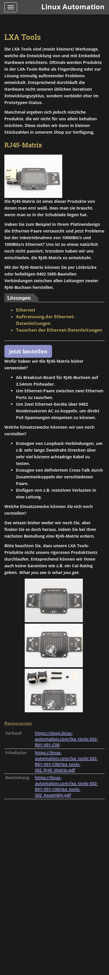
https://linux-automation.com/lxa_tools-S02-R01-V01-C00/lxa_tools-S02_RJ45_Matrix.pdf (66, 761)
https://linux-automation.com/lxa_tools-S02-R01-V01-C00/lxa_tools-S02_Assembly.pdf (66, 786)
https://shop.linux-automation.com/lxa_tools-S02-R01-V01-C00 (66, 738)
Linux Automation (73, 6)
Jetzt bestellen (28, 351)
